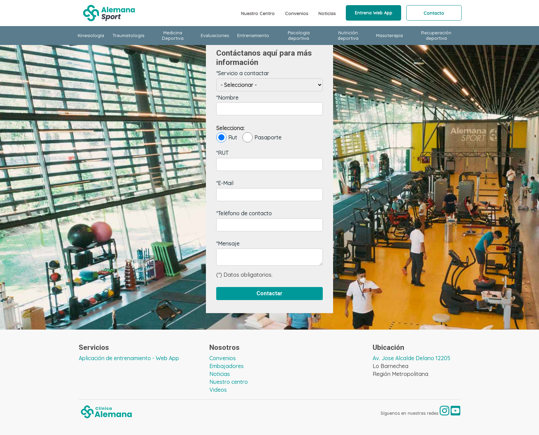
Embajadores (226, 366)
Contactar (269, 293)
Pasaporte (262, 137)
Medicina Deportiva (173, 35)
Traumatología (128, 35)
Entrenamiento (253, 35)
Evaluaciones (215, 35)
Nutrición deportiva (348, 35)
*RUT (222, 152)
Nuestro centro (228, 381)
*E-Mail (224, 183)
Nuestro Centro (258, 13)
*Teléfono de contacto (244, 213)
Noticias (327, 13)
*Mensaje (228, 243)
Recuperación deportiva (436, 35)
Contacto (434, 13)
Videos (218, 389)
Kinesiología (91, 35)
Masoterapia (389, 35)
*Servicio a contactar (242, 73)
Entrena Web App (373, 12)
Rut (226, 137)
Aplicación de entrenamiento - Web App (129, 358)
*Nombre (227, 97)
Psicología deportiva (299, 35)
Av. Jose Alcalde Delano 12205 (411, 358)
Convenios (296, 13)
